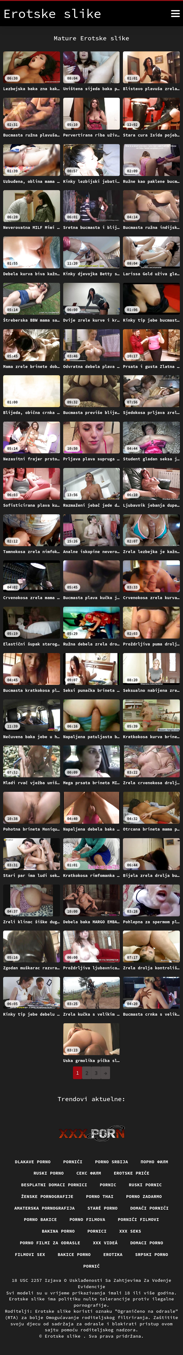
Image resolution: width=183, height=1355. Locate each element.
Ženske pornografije (47, 1196)
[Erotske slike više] (175, 13)
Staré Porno (102, 1208)
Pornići (72, 1162)
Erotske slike (64, 1336)
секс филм (88, 1173)
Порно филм (154, 1162)
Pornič (91, 1266)
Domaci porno (146, 1243)
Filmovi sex (30, 1254)
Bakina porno (58, 1231)
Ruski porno (49, 1173)
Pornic (108, 1185)
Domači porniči (149, 1208)
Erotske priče (132, 1173)
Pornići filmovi (138, 1219)
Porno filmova (87, 1219)
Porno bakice (40, 1219)
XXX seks (130, 1231)
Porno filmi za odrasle (50, 1243)
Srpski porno (151, 1254)
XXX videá (105, 1243)
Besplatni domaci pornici (54, 1185)
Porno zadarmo (144, 1196)
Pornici (97, 1231)
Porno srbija (111, 1162)
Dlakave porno (33, 1162)
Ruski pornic (145, 1185)
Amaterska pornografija (44, 1208)
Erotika (113, 1254)
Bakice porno (74, 1254)
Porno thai (100, 1196)
